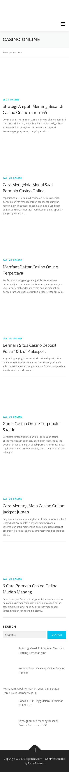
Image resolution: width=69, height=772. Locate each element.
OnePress (51, 758)
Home (5, 52)
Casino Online (12, 178)
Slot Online (11, 99)
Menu (63, 23)
